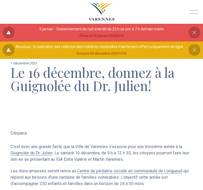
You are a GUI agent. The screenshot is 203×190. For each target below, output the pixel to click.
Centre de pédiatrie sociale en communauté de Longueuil (129, 172)
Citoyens (19, 133)
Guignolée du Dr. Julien (32, 154)
